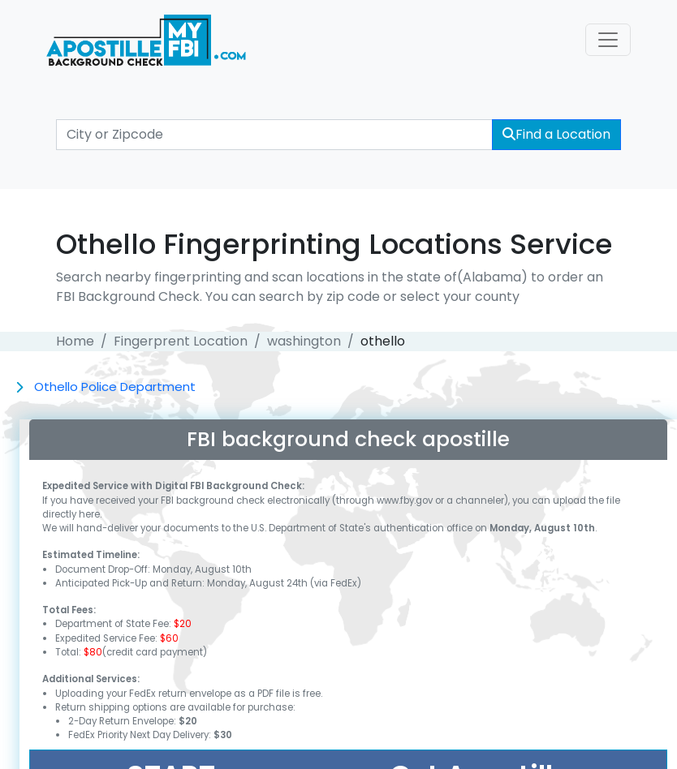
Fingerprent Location (181, 341)
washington (304, 341)
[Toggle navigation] (608, 40)
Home (75, 341)
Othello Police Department (115, 386)
